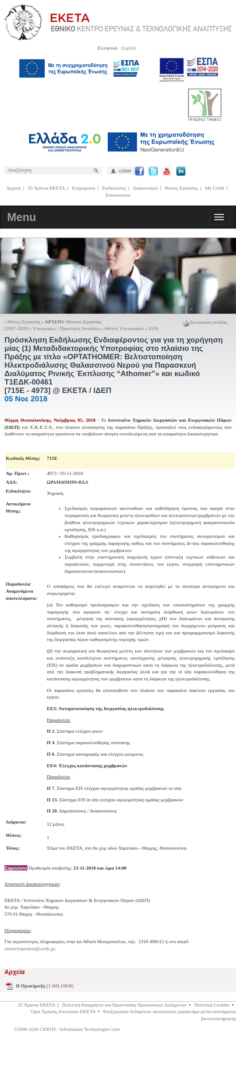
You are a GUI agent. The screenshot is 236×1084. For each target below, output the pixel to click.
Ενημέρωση (83, 187)
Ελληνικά (108, 48)
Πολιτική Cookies (211, 1004)
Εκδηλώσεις (114, 187)
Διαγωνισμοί (145, 187)
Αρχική (13, 187)
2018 (153, 328)
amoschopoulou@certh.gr (29, 948)
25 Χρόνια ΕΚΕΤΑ (46, 187)
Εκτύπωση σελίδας (205, 322)
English (128, 48)
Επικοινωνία (118, 195)
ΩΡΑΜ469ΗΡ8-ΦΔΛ (68, 482)
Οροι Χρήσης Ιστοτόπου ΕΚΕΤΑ (63, 1011)
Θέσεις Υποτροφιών (125, 328)
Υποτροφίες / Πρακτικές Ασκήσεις (67, 328)
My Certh (214, 187)
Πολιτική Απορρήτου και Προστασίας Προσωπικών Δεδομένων (124, 1004)
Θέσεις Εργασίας (181, 187)
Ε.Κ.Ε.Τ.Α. (41, 427)
